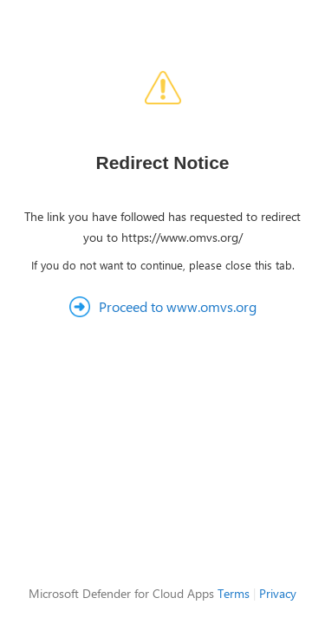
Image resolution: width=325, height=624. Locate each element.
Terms (234, 593)
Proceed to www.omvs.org (178, 306)
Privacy (277, 593)
